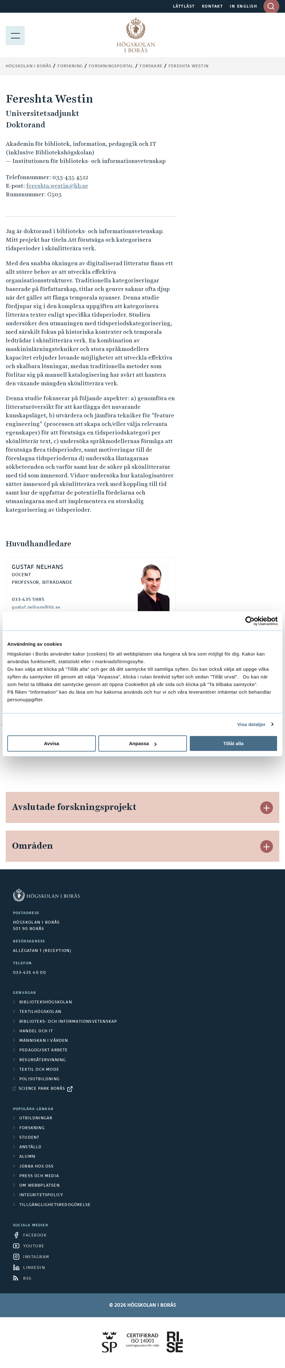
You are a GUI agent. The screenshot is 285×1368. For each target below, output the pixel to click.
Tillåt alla (233, 743)
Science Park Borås (42, 1089)
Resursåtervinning (42, 1060)
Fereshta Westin (189, 66)
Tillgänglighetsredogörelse (54, 1205)
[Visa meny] (15, 34)
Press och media (39, 1176)
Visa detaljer (251, 724)
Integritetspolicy (41, 1195)
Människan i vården (43, 1041)
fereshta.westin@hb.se (57, 185)
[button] (266, 807)
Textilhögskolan (40, 1012)
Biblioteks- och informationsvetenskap (68, 1022)
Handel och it (36, 1031)
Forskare (151, 66)
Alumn (27, 1157)
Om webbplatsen (39, 1185)
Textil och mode (39, 1070)
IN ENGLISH (243, 6)
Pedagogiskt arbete (43, 1050)
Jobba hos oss (36, 1166)
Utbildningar (35, 1118)
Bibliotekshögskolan (45, 1002)
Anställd (30, 1147)
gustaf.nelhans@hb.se (36, 607)
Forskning (70, 66)
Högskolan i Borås (28, 66)
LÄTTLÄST (184, 6)
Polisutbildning (39, 1079)
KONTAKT (212, 6)
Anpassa (142, 743)
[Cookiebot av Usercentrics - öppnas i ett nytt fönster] (250, 621)
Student (29, 1138)
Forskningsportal (111, 66)
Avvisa (51, 743)
